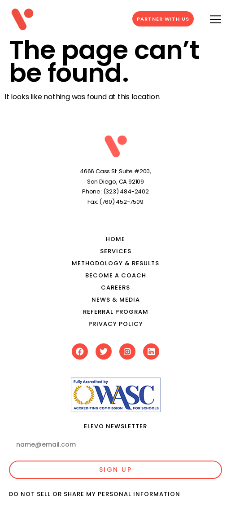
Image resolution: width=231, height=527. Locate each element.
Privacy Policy (115, 324)
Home (115, 239)
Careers (115, 287)
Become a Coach (115, 275)
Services (115, 251)
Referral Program (115, 311)
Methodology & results (115, 263)
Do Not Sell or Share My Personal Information (94, 494)
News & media (116, 299)
